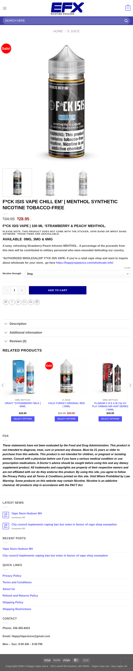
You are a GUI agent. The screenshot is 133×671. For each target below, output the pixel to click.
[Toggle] (6, 324)
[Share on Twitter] (18, 302)
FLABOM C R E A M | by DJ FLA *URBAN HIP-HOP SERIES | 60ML (110, 406)
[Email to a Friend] (24, 302)
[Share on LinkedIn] (37, 302)
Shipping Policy (13, 602)
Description (14, 324)
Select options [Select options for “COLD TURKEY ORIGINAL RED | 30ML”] (66, 419)
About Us (9, 589)
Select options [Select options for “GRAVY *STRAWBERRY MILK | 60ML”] (23, 419)
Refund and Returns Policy (20, 595)
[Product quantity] (14, 290)
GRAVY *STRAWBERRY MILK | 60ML (23, 405)
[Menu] (5, 8)
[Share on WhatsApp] (6, 302)
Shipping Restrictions (17, 609)
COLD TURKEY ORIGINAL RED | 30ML (66, 405)
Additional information (22, 333)
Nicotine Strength (12, 273)
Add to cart (57, 290)
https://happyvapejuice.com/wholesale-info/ (84, 262)
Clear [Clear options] (127, 268)
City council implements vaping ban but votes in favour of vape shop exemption (64, 524)
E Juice (74, 31)
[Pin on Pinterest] (31, 302)
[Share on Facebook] (12, 302)
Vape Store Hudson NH (27, 513)
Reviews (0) (14, 341)
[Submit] (126, 20)
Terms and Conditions (17, 582)
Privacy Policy (12, 575)
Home (58, 31)
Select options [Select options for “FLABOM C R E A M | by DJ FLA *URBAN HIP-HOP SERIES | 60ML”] (110, 419)
